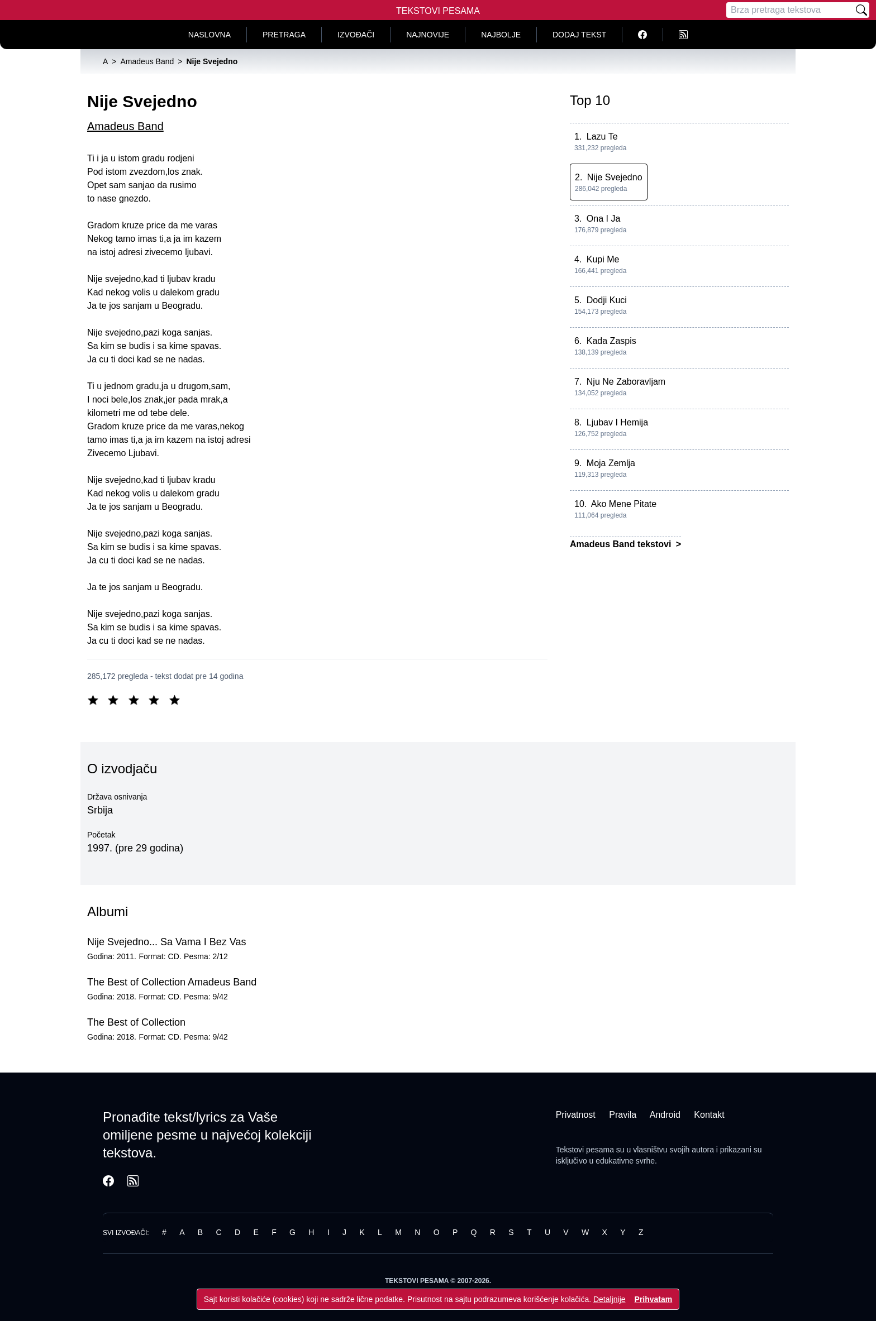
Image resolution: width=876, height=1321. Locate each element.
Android (665, 1114)
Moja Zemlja (611, 463)
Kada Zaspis (611, 341)
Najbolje (501, 34)
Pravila (622, 1114)
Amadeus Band (125, 126)
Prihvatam (654, 1299)
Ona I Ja (603, 218)
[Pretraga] (790, 10)
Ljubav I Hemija (617, 422)
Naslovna (209, 34)
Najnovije (427, 34)
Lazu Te (602, 136)
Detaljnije (609, 1299)
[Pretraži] (861, 10)
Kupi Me (603, 259)
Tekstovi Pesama (438, 11)
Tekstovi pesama (585, 1149)
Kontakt (709, 1114)
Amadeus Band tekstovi (622, 544)
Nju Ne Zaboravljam (626, 381)
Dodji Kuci (607, 300)
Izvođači (355, 34)
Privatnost (576, 1114)
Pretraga (284, 34)
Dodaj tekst (579, 34)
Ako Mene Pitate (623, 504)
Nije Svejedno (614, 177)
